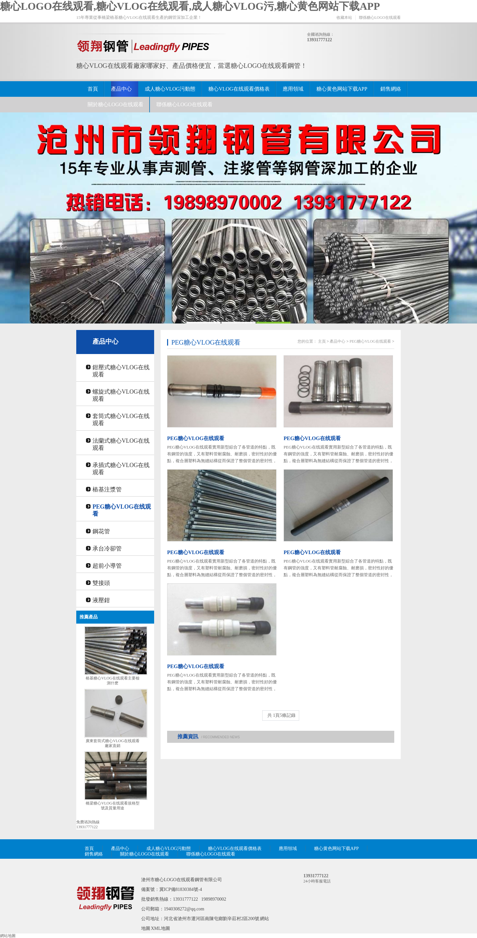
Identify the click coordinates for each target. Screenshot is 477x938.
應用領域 (293, 89)
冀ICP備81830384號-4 (180, 889)
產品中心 (121, 89)
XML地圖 (160, 928)
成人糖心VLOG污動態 (170, 89)
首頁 (93, 89)
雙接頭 (101, 583)
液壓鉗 (101, 600)
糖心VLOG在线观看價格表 (238, 89)
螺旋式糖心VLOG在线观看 (121, 395)
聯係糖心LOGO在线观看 (380, 17)
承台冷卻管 (107, 548)
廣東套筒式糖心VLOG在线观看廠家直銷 (112, 743)
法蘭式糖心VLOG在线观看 (121, 444)
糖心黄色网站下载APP (341, 89)
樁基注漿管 (107, 489)
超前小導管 (107, 566)
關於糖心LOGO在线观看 (115, 104)
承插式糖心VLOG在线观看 (121, 468)
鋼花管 (101, 531)
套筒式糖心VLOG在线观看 (121, 419)
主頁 (322, 341)
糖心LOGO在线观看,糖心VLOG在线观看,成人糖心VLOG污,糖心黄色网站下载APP (190, 6)
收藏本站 (344, 17)
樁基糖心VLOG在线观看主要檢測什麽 (112, 680)
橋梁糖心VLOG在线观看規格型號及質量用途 (112, 805)
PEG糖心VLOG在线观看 (121, 510)
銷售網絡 (390, 89)
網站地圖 (8, 935)
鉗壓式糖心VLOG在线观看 (121, 371)
